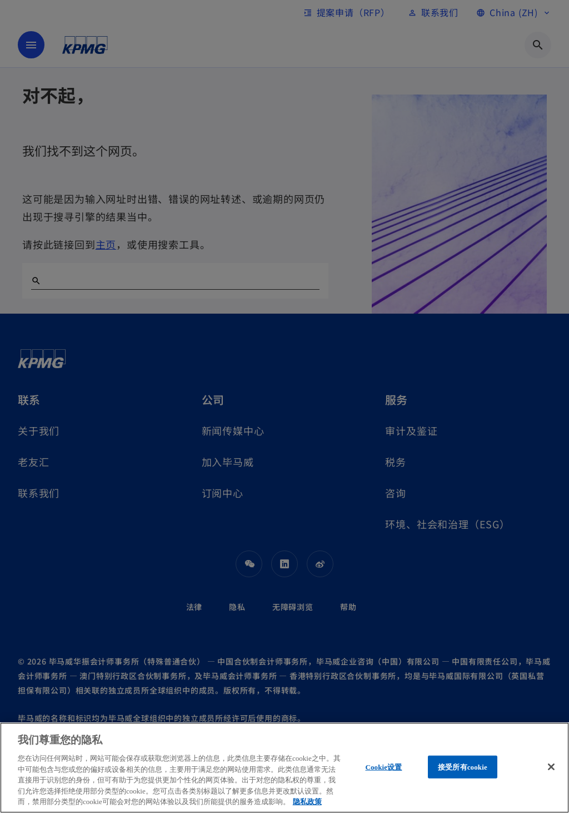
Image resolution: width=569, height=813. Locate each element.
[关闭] (551, 767)
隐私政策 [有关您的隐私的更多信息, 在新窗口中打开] (307, 801)
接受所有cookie (462, 766)
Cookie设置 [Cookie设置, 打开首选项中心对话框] (383, 766)
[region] (284, 767)
